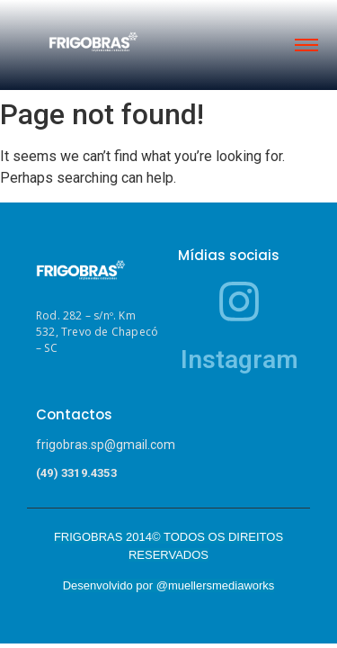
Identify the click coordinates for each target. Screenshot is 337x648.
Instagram (239, 359)
